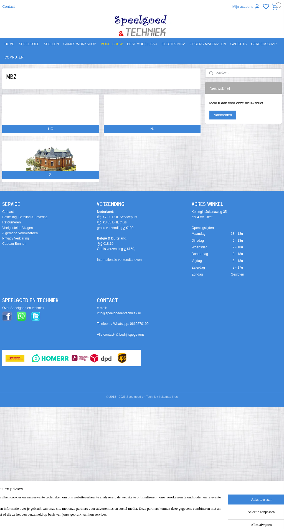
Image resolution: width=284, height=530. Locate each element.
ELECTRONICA (173, 44)
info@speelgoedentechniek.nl (119, 313)
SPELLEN (51, 44)
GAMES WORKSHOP (79, 44)
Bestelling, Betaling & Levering (24, 217)
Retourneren (11, 222)
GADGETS (238, 44)
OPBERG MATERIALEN (208, 44)
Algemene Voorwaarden (20, 233)
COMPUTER (14, 57)
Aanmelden (223, 115)
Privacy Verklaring (15, 238)
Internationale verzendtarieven (119, 260)
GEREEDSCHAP (264, 44)
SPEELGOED (29, 44)
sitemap (166, 396)
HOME (9, 44)
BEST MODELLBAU (142, 44)
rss (176, 396)
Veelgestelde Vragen (17, 228)
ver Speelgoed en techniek (24, 308)
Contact (8, 6)
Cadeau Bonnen (14, 244)
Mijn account (246, 6)
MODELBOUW (111, 44)
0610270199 (139, 324)
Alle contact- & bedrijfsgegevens (120, 335)
